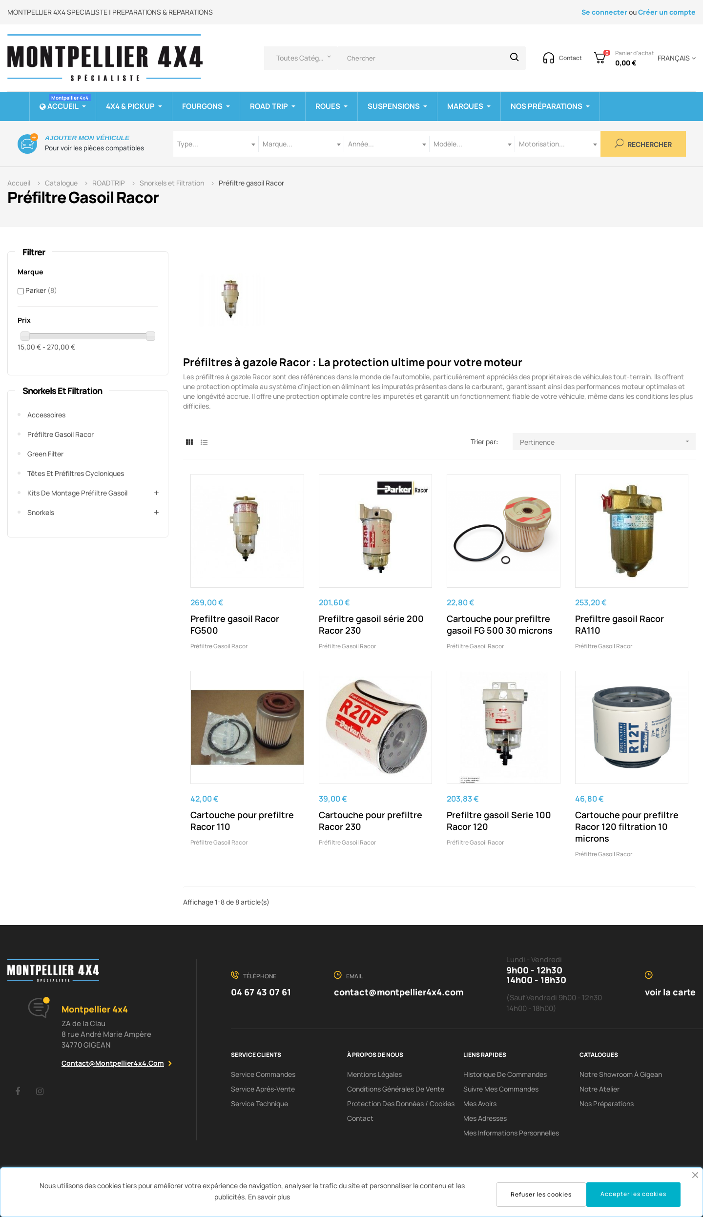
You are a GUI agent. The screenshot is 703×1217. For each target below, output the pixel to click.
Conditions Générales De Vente (395, 1088)
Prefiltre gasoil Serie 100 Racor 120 (499, 820)
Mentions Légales (374, 1074)
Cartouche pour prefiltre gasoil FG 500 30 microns (500, 624)
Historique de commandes (505, 1074)
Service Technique (259, 1103)
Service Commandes (263, 1074)
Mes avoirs (479, 1103)
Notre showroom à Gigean (620, 1074)
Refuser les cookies (541, 1194)
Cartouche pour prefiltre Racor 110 (242, 820)
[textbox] (216, 144)
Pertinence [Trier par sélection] (608, 441)
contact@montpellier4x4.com (113, 1063)
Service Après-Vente (263, 1088)
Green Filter (45, 453)
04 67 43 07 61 (261, 992)
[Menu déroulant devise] (675, 58)
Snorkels (40, 512)
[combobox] (216, 144)
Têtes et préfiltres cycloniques (75, 473)
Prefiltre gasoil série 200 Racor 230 (371, 624)
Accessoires (46, 414)
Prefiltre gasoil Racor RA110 (619, 624)
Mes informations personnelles (511, 1132)
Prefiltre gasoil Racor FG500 (234, 624)
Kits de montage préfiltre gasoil (77, 492)
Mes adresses (485, 1118)
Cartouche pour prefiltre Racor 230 (370, 820)
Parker (41, 290)
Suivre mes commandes (500, 1088)
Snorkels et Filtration (62, 390)
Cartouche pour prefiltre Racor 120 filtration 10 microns (627, 826)
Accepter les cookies (633, 1194)
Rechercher (643, 144)
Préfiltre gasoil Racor (60, 434)
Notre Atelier (599, 1088)
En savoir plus (269, 1196)
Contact (360, 1118)
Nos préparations (606, 1103)
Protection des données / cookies (401, 1103)
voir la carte (670, 992)
